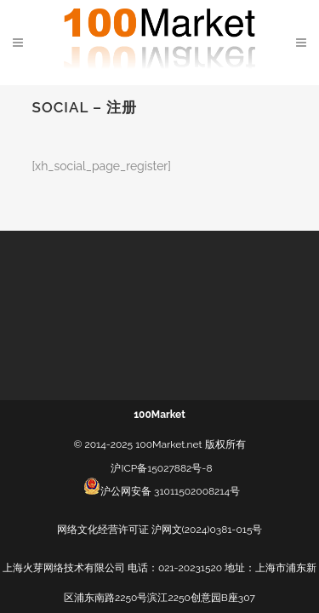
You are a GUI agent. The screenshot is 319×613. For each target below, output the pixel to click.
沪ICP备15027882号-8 (161, 468)
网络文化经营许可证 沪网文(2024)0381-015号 (160, 530)
